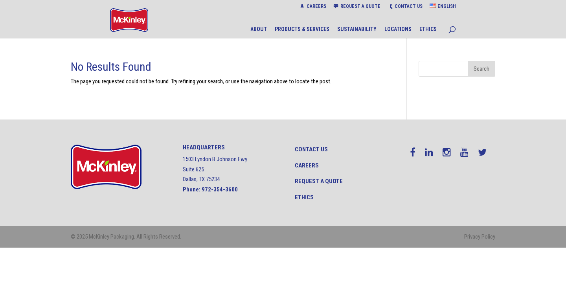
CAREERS (316, 6)
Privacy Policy (479, 236)
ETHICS (428, 29)
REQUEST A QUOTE (360, 6)
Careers (307, 165)
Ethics (304, 197)
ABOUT (258, 29)
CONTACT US (409, 6)
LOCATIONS (398, 29)
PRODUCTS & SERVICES (302, 29)
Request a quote (319, 181)
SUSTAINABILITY (357, 29)
